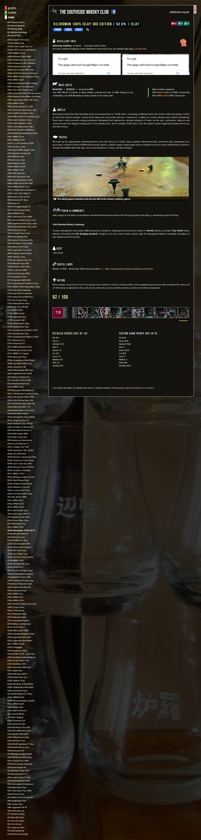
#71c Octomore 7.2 (16, 340)
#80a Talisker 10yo (16, 256)
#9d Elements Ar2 (15, 793)
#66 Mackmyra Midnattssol (20, 390)
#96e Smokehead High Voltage (22, 83)
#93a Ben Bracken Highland (20, 129)
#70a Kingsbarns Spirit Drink (21, 360)
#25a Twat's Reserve (17, 710)
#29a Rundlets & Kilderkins (20, 683)
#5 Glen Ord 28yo (15, 820)
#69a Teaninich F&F (16, 366)
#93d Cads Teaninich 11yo (19, 119)
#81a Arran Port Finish (17, 246)
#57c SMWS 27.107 (16, 473)
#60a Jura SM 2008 (16, 453)
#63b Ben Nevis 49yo (17, 413)
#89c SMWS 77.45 (15, 169)
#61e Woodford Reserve (19, 430)
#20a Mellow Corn (16, 740)
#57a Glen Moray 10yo (18, 480)
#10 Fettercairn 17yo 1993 (19, 790)
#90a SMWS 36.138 (16, 166)
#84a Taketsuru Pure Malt (19, 216)
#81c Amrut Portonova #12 (20, 240)
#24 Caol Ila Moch (16, 713)
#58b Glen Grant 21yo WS (19, 463)
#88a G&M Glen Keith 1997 (20, 183)
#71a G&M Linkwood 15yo (19, 346)
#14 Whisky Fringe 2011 (18, 770)
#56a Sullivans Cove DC (18, 486)
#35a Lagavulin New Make (19, 640)
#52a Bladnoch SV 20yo (18, 516)
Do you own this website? (71, 73)
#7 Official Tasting (16, 813)
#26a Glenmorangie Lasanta (20, 700)
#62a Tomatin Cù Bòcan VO (20, 426)
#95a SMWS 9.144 (15, 103)
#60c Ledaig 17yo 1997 (18, 446)
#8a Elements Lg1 (15, 810)
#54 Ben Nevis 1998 (16, 496)
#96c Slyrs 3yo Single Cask (20, 89)
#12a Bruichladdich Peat (18, 780)
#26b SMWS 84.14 (15, 697)
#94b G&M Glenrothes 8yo (20, 113)
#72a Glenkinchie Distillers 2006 (23, 336)
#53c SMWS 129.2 (15, 500)
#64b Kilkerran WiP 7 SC (18, 406)
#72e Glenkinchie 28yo (18, 323)
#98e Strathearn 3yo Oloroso (21, 59)
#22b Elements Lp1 (16, 720)
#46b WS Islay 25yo (16, 550)
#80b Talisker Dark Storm (19, 253)
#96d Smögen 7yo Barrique (20, 86)
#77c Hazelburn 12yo (17, 276)
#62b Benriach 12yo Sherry (20, 423)
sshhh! (12, 12)
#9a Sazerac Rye (15, 804)
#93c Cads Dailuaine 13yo (19, 123)
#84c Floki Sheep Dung (18, 209)
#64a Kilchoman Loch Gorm (20, 410)
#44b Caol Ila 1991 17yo (18, 563)
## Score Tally (14, 35)
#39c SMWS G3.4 (15, 593)
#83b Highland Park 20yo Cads (22, 223)
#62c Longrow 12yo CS (18, 420)
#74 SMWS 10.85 (15, 309)
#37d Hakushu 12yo (16, 616)
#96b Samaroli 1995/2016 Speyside (24, 93)
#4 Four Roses (14, 823)
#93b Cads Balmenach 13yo (20, 126)
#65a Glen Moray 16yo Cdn (20, 400)
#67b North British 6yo (18, 383)
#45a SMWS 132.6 (15, 560)
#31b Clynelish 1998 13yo (19, 667)
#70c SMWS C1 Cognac (18, 353)
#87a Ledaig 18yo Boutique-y (21, 189)
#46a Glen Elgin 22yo (17, 553)
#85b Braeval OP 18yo (17, 199)
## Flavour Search (16, 22)
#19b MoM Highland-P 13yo (20, 743)
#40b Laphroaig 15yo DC (19, 587)
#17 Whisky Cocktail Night (19, 753)
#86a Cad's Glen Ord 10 (18, 196)
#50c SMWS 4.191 (15, 526)
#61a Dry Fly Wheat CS (18, 443)
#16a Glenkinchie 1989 (18, 760)
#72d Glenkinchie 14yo (18, 326)
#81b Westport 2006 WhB (19, 243)
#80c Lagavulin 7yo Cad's (19, 249)
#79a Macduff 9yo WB (18, 263)
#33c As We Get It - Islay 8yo (21, 653)
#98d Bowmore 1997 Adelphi (21, 63)
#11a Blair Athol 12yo (17, 787)
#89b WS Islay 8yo (16, 173)
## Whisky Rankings (17, 32)
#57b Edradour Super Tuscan (21, 476)
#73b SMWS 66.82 (15, 313)
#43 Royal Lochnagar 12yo (19, 570)
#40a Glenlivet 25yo (17, 590)
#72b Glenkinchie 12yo (18, 333)
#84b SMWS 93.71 (15, 213)
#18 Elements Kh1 (15, 750)
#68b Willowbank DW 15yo (20, 370)
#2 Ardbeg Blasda (15, 830)
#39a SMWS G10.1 (15, 600)
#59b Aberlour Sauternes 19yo (22, 456)
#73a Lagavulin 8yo (16, 316)
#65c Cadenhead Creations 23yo (23, 393)
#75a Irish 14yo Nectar (17, 306)
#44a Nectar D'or (15, 566)
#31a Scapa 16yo (15, 670)
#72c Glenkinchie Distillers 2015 (22, 330)
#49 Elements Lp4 (16, 536)
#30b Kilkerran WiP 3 (17, 673)
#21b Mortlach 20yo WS (18, 727)
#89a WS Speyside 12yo (18, 176)
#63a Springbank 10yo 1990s (21, 416)
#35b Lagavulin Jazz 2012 (19, 637)
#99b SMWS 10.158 (16, 52)
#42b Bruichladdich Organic (20, 573)
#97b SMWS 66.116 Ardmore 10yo (23, 76)
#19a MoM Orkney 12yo (18, 747)
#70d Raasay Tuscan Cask (19, 350)
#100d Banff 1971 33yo (18, 39)
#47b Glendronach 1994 (18, 543)
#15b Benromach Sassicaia (19, 763)
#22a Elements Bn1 (16, 723)
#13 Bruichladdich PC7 (17, 773)
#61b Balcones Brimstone (19, 440)
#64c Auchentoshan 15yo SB (20, 403)
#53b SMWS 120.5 (15, 503)
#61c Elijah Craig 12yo (17, 436)
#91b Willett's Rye (15, 156)
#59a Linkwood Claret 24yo (20, 460)
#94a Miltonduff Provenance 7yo (23, 116)
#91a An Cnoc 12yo (16, 159)
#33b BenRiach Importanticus (21, 657)
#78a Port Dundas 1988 (18, 273)
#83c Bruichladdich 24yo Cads (21, 219)
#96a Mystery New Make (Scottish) (24, 96)
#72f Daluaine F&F (16, 319)
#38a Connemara (15, 610)
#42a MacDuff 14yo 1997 (19, 576)
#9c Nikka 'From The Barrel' (20, 797)
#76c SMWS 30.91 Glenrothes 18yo (23, 286)
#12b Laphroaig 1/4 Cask (19, 777)
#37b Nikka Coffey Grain (19, 623)
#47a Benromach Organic (19, 547)
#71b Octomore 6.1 (16, 343)
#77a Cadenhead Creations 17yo (22, 283)
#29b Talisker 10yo (16, 680)
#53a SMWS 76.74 (15, 506)
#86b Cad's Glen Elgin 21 (19, 193)
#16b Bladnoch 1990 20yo (19, 757)
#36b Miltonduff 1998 (18, 630)
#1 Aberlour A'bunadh (17, 833)
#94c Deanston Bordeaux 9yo (21, 109)
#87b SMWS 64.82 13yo (18, 186)
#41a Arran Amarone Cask (19, 583)
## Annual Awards (16, 25)
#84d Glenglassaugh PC (19, 206)
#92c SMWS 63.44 (15, 136)
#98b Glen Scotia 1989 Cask (20, 69)
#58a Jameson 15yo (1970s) (20, 466)
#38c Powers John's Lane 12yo (22, 603)
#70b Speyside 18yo (17, 356)
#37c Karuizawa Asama (18, 620)
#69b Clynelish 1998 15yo (19, 363)
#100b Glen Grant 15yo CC (19, 46)
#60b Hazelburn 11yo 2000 (20, 450)
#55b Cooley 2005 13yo (18, 490)
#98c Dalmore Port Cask (19, 66)
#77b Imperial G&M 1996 (19, 280)
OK (108, 73)
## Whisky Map (14, 28)
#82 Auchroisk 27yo (16, 229)
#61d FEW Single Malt (17, 433)
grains (12, 8)
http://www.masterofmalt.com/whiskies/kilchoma (129, 268)
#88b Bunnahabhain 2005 (19, 179)
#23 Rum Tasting (15, 717)
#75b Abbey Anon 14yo (18, 303)
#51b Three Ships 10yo (18, 520)
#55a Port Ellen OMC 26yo (19, 493)
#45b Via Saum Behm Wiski (20, 556)
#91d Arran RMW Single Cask (21, 149)
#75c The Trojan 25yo (17, 300)
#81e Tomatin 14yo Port (18, 233)
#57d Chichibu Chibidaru (19, 470)
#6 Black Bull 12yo (15, 817)
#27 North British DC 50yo (19, 693)
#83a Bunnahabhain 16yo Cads (22, 226)
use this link (140, 48)
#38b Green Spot (15, 607)
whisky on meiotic (143, 387)
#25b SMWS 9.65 (15, 707)
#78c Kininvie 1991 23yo (18, 266)
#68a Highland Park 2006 (19, 373)
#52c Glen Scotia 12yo (17, 510)
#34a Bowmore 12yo (17, 650)
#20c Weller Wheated (17, 733)
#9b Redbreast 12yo (17, 800)
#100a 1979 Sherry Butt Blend (21, 49)
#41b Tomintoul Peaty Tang (20, 580)
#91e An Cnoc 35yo (16, 146)
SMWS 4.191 (161, 95)
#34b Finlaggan (14, 647)
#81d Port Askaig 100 (17, 236)
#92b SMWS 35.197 (16, 139)
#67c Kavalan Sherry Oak (19, 380)
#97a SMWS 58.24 (15, 79)
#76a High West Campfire (19, 293)
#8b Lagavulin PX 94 (17, 807)
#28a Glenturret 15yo (17, 690)
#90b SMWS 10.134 (16, 163)
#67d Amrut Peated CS (18, 376)
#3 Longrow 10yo (15, 827)
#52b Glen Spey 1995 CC (18, 513)
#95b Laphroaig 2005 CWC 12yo (22, 99)
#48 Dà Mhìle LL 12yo (17, 540)
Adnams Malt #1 (164, 92)
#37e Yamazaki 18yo (16, 613)
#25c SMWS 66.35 (15, 703)
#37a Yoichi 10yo (15, 627)
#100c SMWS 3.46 (15, 43)
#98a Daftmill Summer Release (22, 73)
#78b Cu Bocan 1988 (17, 269)
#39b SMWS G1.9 (15, 597)
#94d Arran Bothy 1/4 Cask (20, 106)
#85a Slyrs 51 (13, 203)
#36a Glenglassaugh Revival (20, 633)
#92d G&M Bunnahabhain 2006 (22, 133)
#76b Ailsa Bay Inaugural (19, 290)
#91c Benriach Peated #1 (19, 153)
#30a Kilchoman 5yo (17, 677)
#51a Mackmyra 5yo (16, 523)
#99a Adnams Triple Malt (19, 56)
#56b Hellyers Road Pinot (19, 483)
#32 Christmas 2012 (16, 663)
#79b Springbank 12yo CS (19, 259)
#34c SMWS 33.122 (15, 643)
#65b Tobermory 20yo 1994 (20, 396)
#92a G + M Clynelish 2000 (20, 143)
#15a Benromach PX (16, 767)
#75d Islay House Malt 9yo (20, 296)
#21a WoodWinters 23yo (19, 730)
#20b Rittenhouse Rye (18, 737)
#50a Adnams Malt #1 (17, 533)
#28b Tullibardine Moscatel (20, 687)
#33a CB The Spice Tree (18, 660)
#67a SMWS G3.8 (15, 386)
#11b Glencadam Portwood (20, 783)
